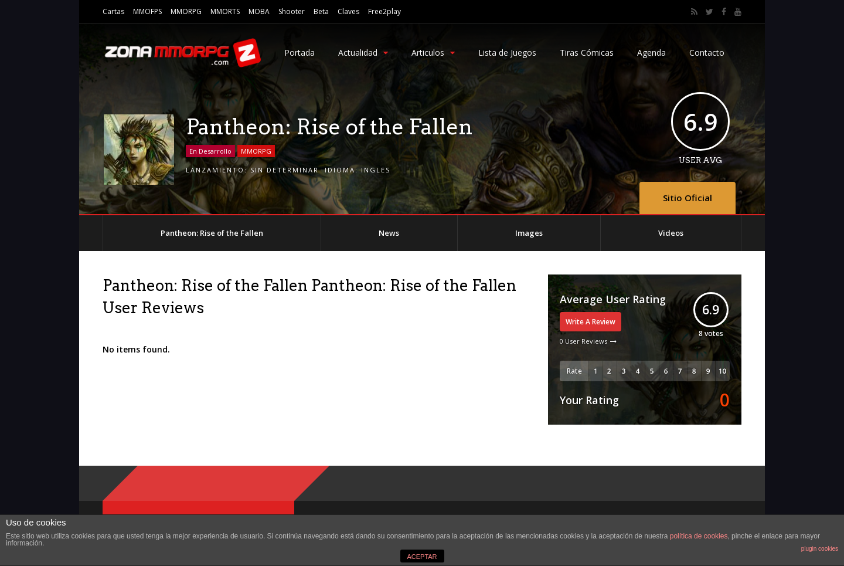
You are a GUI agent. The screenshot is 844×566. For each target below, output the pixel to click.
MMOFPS (147, 11)
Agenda (651, 52)
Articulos (433, 52)
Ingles (375, 169)
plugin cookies (819, 548)
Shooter (291, 11)
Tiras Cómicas (587, 52)
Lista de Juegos (507, 52)
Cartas (113, 11)
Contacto (706, 52)
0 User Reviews (583, 341)
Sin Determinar (284, 169)
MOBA (259, 11)
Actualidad (363, 52)
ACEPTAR (422, 556)
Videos (670, 233)
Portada (299, 52)
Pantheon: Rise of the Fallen (212, 233)
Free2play (384, 11)
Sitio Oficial (687, 198)
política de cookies (699, 536)
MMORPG (186, 11)
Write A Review (590, 322)
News (389, 233)
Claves (348, 11)
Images (529, 233)
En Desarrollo (210, 151)
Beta (321, 11)
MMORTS (225, 11)
